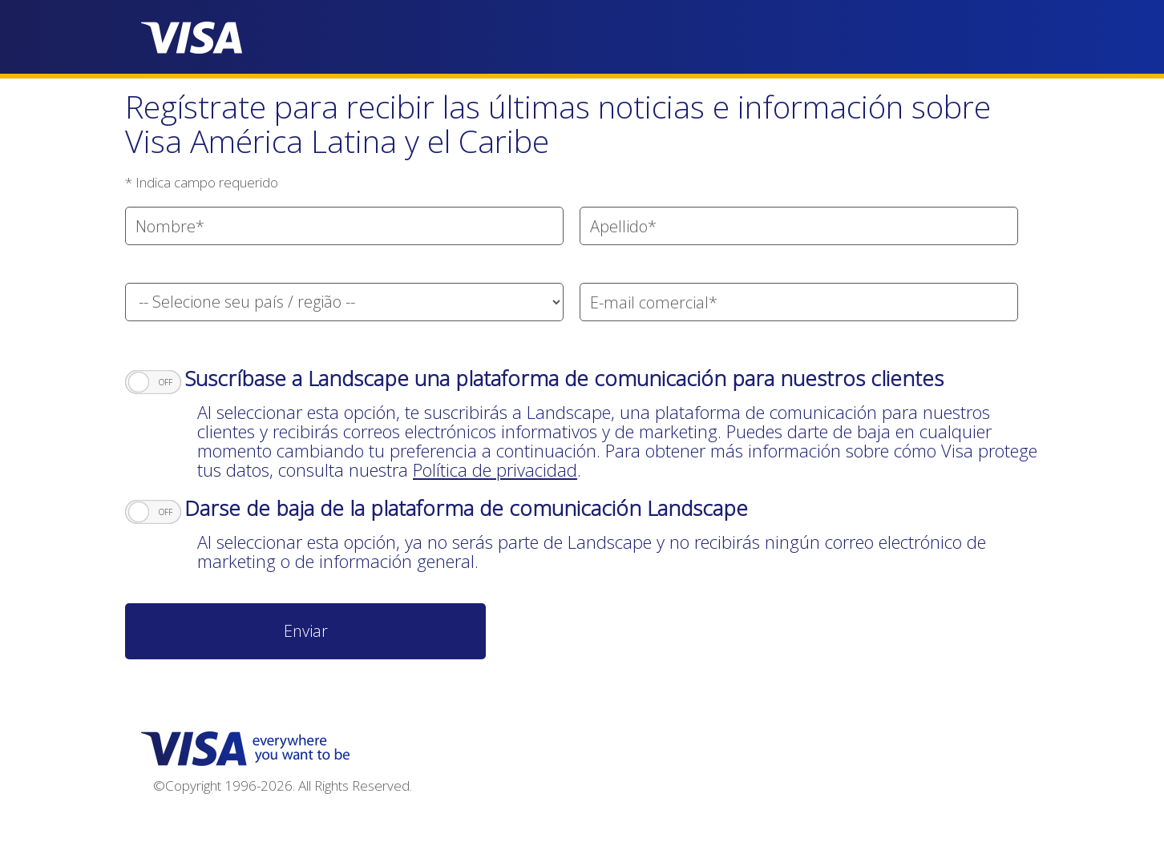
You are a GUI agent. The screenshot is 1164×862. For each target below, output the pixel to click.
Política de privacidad (495, 469)
